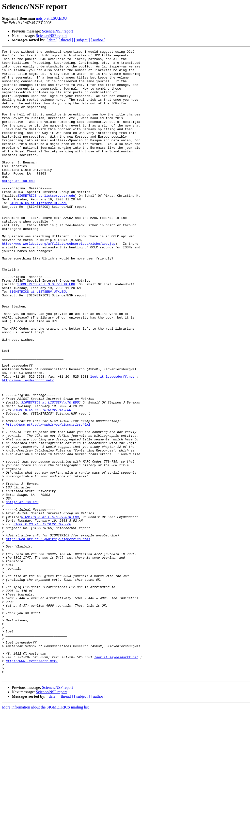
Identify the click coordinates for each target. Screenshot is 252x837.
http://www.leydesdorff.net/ (28, 446)
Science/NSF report (57, 31)
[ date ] (52, 40)
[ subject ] (82, 40)
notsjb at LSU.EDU (51, 18)
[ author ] (98, 40)
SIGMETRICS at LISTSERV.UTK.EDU (46, 331)
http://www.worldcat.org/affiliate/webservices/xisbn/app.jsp (58, 282)
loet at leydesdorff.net (112, 442)
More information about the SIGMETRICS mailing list (45, 833)
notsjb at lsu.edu (18, 207)
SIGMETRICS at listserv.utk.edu (46, 225)
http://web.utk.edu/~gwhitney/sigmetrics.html (48, 500)
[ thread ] (66, 40)
